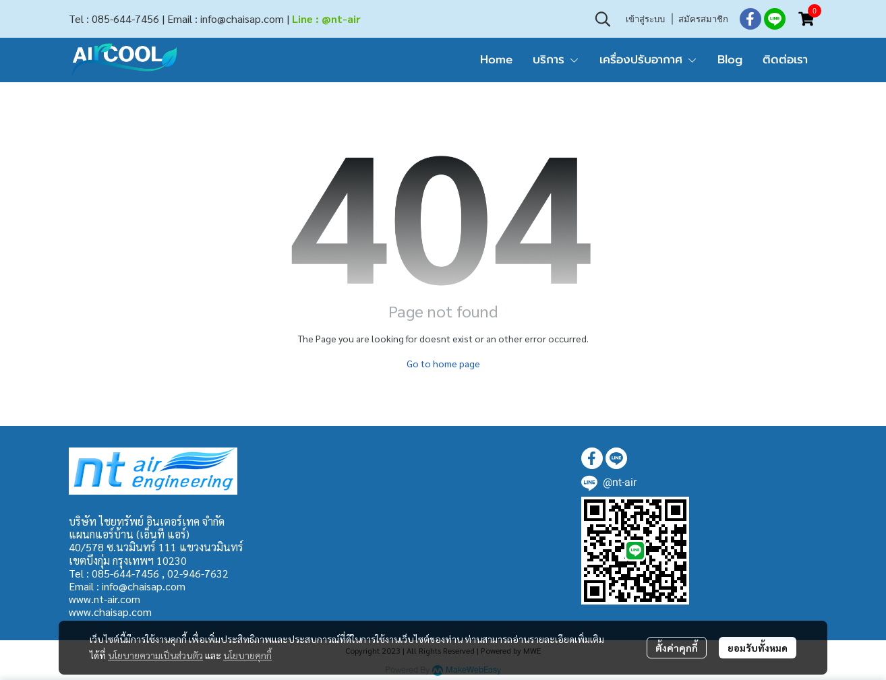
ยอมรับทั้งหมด (758, 648)
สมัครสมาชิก (703, 18)
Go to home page (443, 363)
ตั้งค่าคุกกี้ (676, 648)
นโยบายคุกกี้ (247, 655)
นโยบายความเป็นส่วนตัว (155, 655)
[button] (602, 18)
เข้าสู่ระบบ (645, 18)
